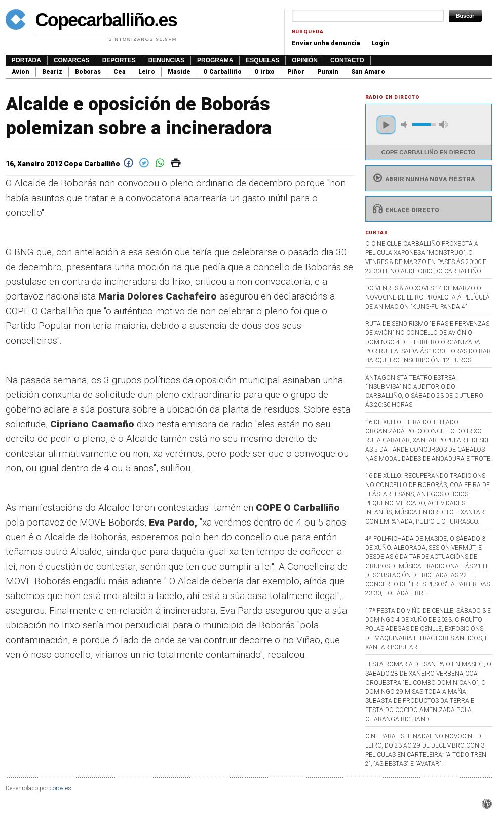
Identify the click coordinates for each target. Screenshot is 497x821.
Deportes (119, 60)
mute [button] (405, 124)
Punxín (327, 72)
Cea (119, 72)
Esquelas (262, 60)
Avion (20, 72)
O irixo (264, 72)
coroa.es (60, 788)
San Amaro (368, 72)
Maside (179, 72)
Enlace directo (405, 210)
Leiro (146, 72)
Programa (215, 60)
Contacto (347, 60)
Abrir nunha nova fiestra (423, 179)
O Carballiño (222, 72)
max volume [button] (443, 124)
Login (380, 43)
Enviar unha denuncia (326, 43)
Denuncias (166, 60)
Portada (26, 60)
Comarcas (72, 60)
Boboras (88, 72)
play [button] (386, 125)
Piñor (295, 72)
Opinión (305, 60)
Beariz (52, 72)
